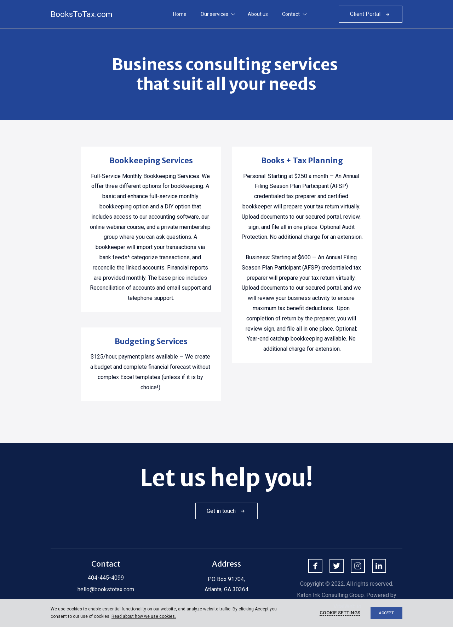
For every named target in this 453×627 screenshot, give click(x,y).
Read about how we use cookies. (143, 616)
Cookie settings (340, 612)
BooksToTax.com (82, 14)
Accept (386, 613)
